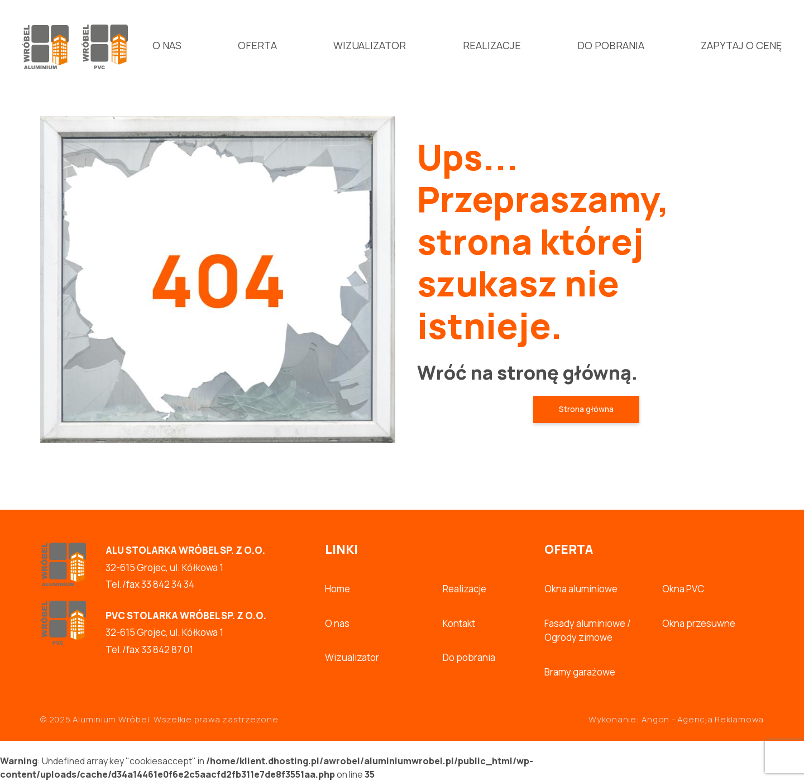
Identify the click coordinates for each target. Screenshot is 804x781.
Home (337, 588)
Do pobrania (610, 45)
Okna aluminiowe (581, 588)
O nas (166, 45)
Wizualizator (369, 45)
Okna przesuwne (698, 623)
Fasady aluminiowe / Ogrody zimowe (587, 630)
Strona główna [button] (586, 409)
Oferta (257, 45)
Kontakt (459, 623)
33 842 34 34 (167, 584)
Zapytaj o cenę (741, 45)
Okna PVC (683, 588)
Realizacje (492, 45)
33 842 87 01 (167, 649)
